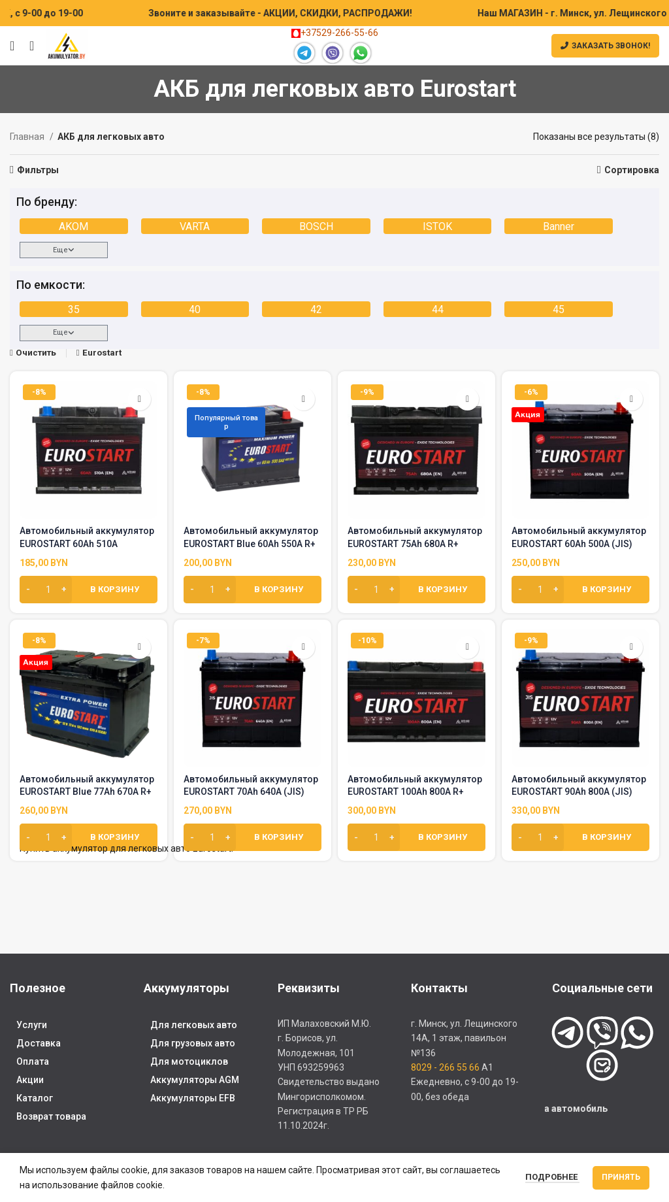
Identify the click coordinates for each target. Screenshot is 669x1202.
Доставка (38, 1043)
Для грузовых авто (192, 1043)
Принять (621, 1177)
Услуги (31, 1025)
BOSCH (316, 226)
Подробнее (552, 1177)
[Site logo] (67, 45)
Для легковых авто (193, 1025)
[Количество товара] (46, 589)
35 (74, 309)
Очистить (36, 352)
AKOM (73, 226)
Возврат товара (51, 1116)
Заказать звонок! (605, 45)
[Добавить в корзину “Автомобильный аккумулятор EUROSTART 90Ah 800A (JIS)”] (580, 837)
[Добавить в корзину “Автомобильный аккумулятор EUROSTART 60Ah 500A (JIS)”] (580, 589)
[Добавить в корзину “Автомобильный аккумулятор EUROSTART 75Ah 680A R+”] (416, 589)
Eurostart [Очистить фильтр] (102, 353)
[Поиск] (27, 46)
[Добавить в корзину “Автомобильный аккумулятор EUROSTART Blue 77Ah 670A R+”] (88, 837)
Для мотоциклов (189, 1061)
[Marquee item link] (346, 13)
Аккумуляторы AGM (194, 1080)
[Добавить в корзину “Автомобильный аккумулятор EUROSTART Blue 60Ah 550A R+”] (252, 589)
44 (438, 309)
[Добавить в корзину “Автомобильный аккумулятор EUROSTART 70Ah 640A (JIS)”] (252, 837)
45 (558, 309)
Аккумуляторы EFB (192, 1098)
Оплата (32, 1061)
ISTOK (437, 226)
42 (316, 309)
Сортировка (631, 170)
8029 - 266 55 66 (445, 1067)
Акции (30, 1080)
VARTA (195, 226)
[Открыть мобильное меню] (12, 46)
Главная (28, 136)
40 (195, 309)
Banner (558, 226)
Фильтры (38, 170)
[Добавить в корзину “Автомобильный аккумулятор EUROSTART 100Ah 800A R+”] (416, 837)
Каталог (34, 1098)
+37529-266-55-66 (334, 32)
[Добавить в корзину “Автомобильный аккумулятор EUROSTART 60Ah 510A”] (88, 589)
